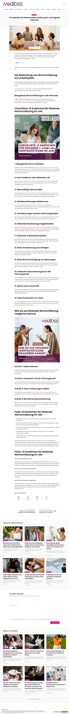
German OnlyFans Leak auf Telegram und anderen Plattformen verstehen (11, 684)
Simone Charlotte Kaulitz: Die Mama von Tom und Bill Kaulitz (34, 653)
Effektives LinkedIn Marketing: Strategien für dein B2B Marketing (26, 511)
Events (59, 9)
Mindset (42, 9)
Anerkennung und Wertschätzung (39, 392)
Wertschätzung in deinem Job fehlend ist (24, 100)
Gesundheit (37, 9)
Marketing (54, 9)
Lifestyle (31, 9)
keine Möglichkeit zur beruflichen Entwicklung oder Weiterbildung (33, 227)
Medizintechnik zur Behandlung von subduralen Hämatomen (55, 684)
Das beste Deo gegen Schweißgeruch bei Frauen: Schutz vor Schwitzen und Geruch (55, 546)
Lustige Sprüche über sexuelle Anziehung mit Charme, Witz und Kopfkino (34, 576)
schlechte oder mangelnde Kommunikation (48, 167)
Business (48, 9)
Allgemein (5, 540)
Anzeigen (21, 62)
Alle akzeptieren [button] (64, 711)
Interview (11, 9)
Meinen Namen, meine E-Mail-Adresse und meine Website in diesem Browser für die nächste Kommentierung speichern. (32, 619)
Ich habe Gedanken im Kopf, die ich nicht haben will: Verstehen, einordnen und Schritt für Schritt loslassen (34, 685)
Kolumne (6, 9)
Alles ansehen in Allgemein (34, 699)
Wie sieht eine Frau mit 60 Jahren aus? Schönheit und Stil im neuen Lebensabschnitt (13, 545)
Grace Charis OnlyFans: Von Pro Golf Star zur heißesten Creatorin (55, 653)
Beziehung (26, 9)
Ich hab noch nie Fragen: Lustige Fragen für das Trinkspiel (47, 511)
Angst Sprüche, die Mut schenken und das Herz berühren (53, 576)
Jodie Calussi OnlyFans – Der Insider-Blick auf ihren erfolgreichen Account (12, 576)
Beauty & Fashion (18, 9)
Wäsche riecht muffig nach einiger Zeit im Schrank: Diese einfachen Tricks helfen (34, 545)
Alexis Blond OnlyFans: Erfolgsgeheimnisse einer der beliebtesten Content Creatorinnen (12, 654)
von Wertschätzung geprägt (31, 88)
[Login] (63, 9)
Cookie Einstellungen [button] (57, 711)
